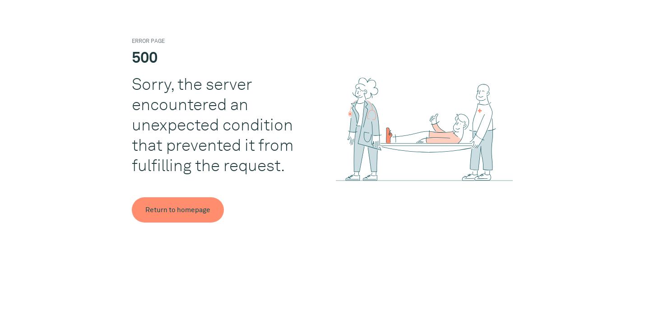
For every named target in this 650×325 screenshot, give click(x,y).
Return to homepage (177, 210)
